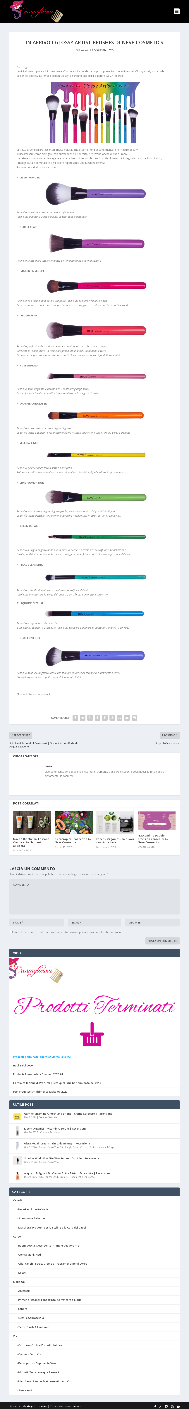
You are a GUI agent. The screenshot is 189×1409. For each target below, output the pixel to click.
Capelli (17, 1198)
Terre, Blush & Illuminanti (34, 1325)
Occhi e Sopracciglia (31, 1316)
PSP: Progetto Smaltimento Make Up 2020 (40, 1089)
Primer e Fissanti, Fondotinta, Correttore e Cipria (50, 1298)
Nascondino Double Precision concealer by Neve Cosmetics (153, 837)
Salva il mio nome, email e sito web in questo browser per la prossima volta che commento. (69, 930)
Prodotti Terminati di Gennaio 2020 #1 (38, 1072)
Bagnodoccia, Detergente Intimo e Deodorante (48, 1243)
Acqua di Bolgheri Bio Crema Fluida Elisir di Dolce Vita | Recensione (67, 1171)
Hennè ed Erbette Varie (33, 1207)
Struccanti (25, 1388)
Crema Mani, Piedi (30, 1252)
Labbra (22, 1307)
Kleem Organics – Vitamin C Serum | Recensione (55, 1126)
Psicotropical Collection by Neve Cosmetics (73, 838)
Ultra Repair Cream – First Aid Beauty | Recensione (57, 1141)
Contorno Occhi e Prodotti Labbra (40, 1343)
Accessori (24, 1289)
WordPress (74, 1404)
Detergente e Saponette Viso (37, 1361)
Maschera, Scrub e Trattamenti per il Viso (45, 1379)
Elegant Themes (37, 1404)
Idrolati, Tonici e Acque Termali (38, 1370)
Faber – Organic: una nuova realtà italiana (115, 838)
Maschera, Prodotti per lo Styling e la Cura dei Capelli (52, 1225)
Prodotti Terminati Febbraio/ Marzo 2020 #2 (42, 1055)
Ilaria (48, 764)
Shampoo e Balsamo (31, 1216)
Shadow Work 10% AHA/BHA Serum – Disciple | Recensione (61, 1156)
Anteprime (100, 47)
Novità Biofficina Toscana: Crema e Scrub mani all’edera (31, 840)
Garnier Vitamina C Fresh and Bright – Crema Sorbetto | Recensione (68, 1112)
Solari (22, 1271)
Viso (15, 1334)
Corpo (17, 1234)
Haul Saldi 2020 (23, 1063)
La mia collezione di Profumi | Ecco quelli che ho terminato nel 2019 (57, 1081)
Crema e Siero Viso (49, 1115)
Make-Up (19, 1280)
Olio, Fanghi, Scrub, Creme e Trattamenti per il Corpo (87, 1145)
